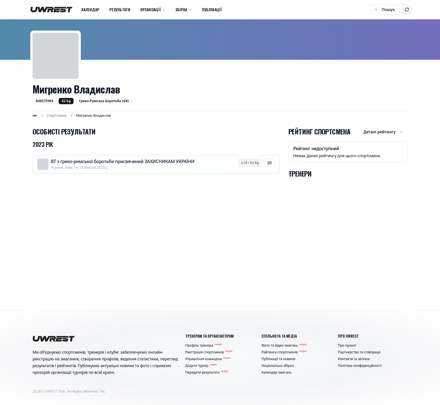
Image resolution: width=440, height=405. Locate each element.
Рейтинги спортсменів (284, 352)
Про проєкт (347, 345)
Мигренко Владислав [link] (93, 115)
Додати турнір (201, 365)
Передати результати (206, 372)
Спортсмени (57, 115)
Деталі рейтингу (383, 132)
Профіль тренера (203, 345)
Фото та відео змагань (284, 345)
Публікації (212, 9)
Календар (90, 9)
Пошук (385, 9)
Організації (152, 9)
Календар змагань (277, 372)
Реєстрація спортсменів (208, 352)
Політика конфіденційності (360, 365)
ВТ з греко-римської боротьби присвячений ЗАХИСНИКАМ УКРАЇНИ (122, 161)
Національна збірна (278, 365)
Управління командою (208, 359)
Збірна (183, 9)
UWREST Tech (54, 391)
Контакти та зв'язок (354, 359)
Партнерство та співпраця (359, 352)
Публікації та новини (278, 359)
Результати (119, 9)
